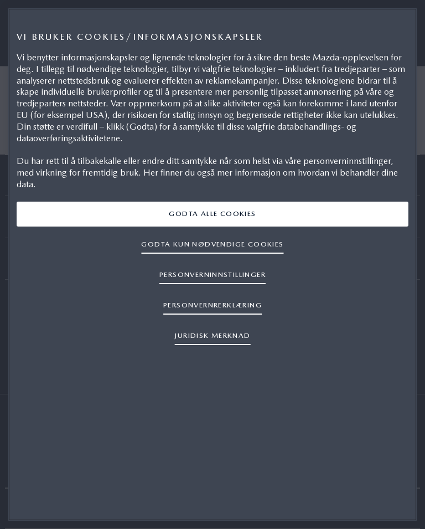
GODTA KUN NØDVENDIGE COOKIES (212, 244)
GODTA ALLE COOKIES (212, 213)
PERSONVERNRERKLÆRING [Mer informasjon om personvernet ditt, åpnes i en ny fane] (212, 305)
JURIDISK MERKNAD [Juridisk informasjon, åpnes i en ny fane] (212, 335)
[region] (212, 264)
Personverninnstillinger (212, 274)
